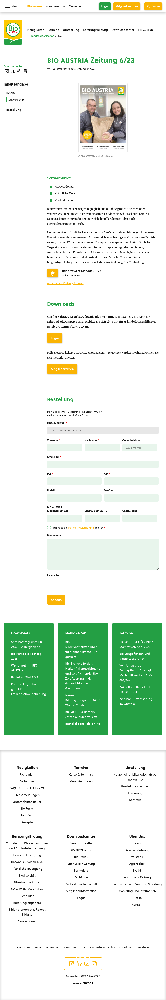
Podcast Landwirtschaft (81, 884)
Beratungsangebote (27, 903)
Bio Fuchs (27, 809)
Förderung (135, 793)
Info (81, 850)
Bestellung (13, 110)
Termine (53, 30)
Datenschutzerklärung (81, 527)
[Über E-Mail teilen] (19, 71)
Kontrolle (135, 800)
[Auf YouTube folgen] (87, 963)
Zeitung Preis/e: (65, 283)
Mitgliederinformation (81, 891)
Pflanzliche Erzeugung (27, 869)
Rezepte (27, 822)
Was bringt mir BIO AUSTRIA (24, 667)
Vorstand (137, 857)
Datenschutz (69, 947)
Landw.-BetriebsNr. (96, 511)
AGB (82, 947)
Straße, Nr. (54, 457)
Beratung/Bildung (95, 30)
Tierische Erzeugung (27, 855)
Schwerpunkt (16, 99)
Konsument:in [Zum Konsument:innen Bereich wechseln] (55, 6)
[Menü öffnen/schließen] (14, 6)
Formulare (81, 870)
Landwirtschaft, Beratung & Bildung (137, 884)
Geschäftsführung (137, 850)
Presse (137, 898)
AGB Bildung (125, 947)
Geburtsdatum (131, 440)
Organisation (130, 511)
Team (137, 843)
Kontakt (137, 905)
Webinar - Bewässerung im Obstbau (135, 701)
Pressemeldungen (27, 795)
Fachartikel (27, 781)
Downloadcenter (123, 30)
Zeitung (81, 864)
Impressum (51, 947)
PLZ (50, 473)
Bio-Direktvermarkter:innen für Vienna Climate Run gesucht (81, 649)
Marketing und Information (137, 891)
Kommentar (54, 535)
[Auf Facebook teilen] (7, 71)
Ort (107, 473)
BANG (137, 870)
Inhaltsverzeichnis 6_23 (81, 271)
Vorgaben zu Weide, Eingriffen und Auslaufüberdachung (27, 845)
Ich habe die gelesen (79, 527)
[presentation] (70, 585)
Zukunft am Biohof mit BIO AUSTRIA (134, 689)
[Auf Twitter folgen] (79, 963)
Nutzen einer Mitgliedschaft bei (135, 776)
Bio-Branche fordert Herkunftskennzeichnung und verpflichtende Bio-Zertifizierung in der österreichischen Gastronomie (82, 676)
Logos (81, 898)
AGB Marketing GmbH (102, 947)
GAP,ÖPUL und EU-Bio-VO (27, 788)
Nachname (92, 440)
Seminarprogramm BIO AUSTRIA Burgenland (27, 644)
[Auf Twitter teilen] (13, 71)
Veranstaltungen (81, 781)
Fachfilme (81, 877)
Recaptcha (53, 575)
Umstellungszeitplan (135, 786)
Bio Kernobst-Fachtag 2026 (26, 656)
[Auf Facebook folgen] (72, 963)
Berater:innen (27, 921)
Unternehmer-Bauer (27, 802)
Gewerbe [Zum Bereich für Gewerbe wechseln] (75, 6)
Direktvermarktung (27, 882)
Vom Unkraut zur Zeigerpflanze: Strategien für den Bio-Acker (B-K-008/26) (136, 672)
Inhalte (11, 93)
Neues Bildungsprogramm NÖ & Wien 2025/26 (82, 700)
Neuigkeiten (35, 30)
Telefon (109, 490)
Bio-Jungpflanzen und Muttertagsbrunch (134, 656)
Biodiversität (27, 875)
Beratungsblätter (81, 843)
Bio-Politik (81, 857)
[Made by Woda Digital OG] (83, 983)
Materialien (27, 889)
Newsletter (143, 947)
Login (105, 6)
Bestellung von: (57, 423)
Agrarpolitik (137, 864)
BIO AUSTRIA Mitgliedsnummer (57, 509)
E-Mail (51, 490)
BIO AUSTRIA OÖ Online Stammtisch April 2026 (136, 644)
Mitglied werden (126, 6)
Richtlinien (27, 774)
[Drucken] (25, 71)
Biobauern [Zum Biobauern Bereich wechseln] (34, 6)
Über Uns (137, 836)
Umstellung (71, 30)
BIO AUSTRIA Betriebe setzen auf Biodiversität (81, 714)
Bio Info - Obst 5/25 (24, 677)
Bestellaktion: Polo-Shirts (82, 724)
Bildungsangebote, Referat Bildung (27, 912)
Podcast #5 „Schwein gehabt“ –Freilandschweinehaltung (28, 689)
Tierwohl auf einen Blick (27, 862)
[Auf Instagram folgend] (94, 963)
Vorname (53, 440)
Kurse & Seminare (81, 774)
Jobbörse (27, 815)
